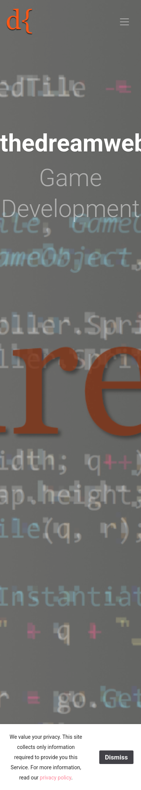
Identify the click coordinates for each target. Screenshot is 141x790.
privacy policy (55, 778)
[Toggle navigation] (124, 21)
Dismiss (116, 757)
